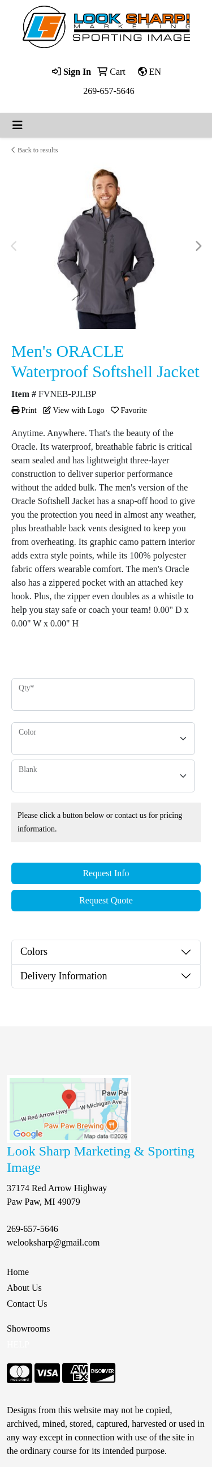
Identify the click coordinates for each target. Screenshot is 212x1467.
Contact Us (27, 1303)
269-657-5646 (109, 91)
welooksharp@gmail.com (53, 1242)
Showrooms (28, 1328)
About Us (24, 1288)
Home (18, 1272)
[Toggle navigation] (17, 125)
